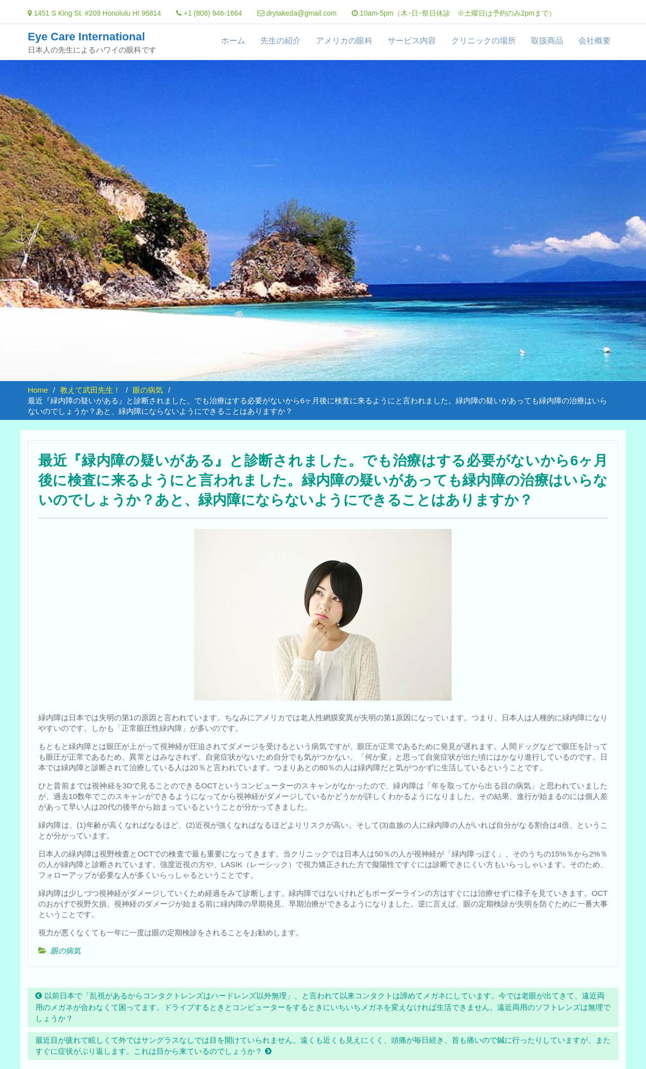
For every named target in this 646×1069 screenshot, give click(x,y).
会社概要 (594, 40)
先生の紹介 (280, 40)
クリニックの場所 (483, 40)
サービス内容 (412, 40)
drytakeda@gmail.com (301, 13)
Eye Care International (86, 36)
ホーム (233, 40)
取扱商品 (547, 40)
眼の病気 (65, 950)
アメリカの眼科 (344, 40)
